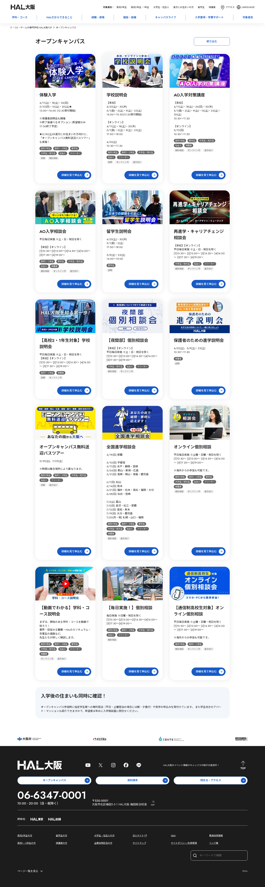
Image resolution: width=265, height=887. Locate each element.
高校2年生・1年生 (140, 7)
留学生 (201, 7)
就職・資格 (97, 17)
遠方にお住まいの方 (183, 7)
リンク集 (213, 843)
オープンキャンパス (66, 780)
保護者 (212, 7)
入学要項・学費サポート (209, 17)
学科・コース (19, 17)
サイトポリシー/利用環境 (184, 843)
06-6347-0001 (51, 795)
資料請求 (147, 780)
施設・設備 (129, 17)
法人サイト (140, 836)
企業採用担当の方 (103, 843)
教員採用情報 (216, 835)
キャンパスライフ (165, 17)
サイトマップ (139, 843)
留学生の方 (61, 835)
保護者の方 (61, 843)
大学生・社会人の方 (104, 835)
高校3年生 (121, 7)
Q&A (173, 835)
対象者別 (248, 17)
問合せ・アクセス (223, 780)
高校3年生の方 (24, 835)
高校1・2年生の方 (26, 843)
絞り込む (212, 41)
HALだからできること (59, 17)
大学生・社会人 (161, 7)
